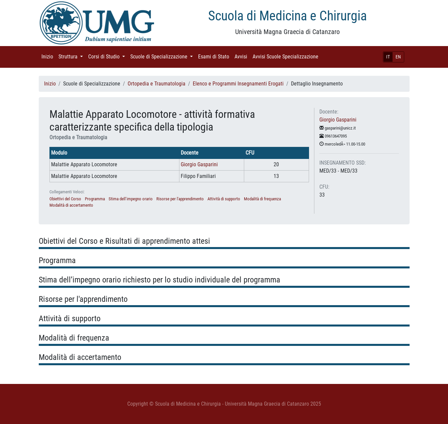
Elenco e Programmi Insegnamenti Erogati (238, 83)
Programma (95, 198)
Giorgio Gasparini (199, 164)
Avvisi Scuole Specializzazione (287, 56)
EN (398, 56)
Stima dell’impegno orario (131, 198)
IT (388, 56)
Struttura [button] (72, 56)
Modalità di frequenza (262, 198)
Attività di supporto (223, 198)
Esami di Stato (215, 56)
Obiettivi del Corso (65, 198)
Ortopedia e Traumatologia (156, 83)
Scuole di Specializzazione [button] (162, 56)
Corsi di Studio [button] (108, 56)
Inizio (48, 56)
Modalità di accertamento (71, 205)
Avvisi (242, 56)
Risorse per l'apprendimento (180, 198)
